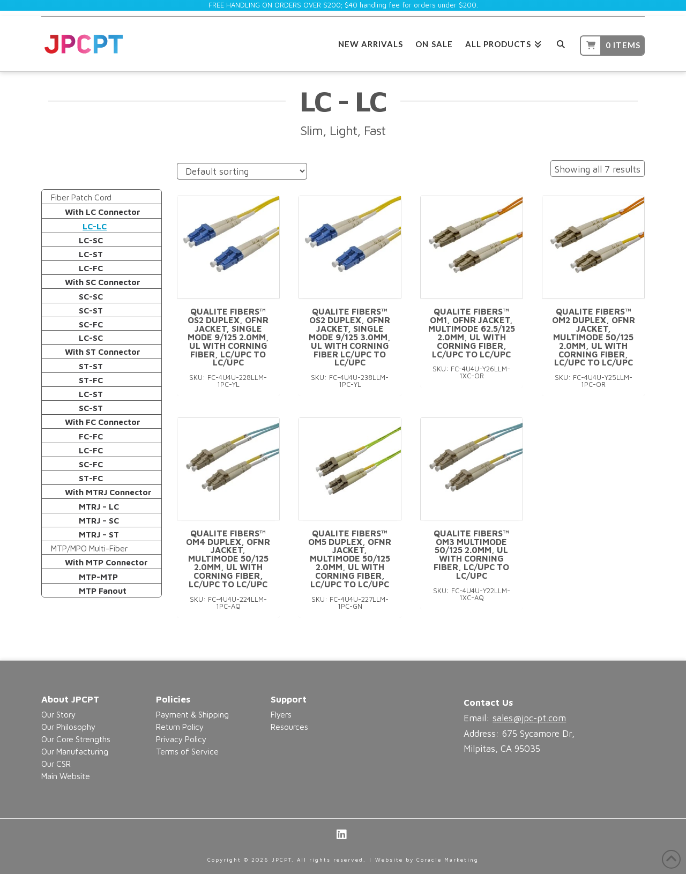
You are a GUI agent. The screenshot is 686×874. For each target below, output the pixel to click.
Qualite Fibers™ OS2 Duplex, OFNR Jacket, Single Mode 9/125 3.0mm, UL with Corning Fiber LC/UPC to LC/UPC (350, 337)
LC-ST (91, 254)
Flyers (281, 714)
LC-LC (95, 226)
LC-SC (91, 240)
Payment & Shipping (192, 714)
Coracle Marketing (447, 859)
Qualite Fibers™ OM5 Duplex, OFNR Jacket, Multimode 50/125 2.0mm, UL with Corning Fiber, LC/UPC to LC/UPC (349, 558)
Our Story (58, 714)
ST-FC (91, 380)
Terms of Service (187, 751)
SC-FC (91, 324)
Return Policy (180, 726)
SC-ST (91, 310)
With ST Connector (102, 351)
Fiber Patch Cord (81, 197)
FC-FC (91, 436)
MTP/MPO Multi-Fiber (89, 548)
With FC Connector (102, 422)
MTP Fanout (102, 590)
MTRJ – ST (99, 534)
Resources (289, 726)
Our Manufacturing (74, 751)
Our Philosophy (68, 726)
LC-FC (91, 268)
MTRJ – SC (99, 520)
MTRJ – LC (99, 506)
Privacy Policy (181, 739)
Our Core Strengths (75, 739)
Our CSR (56, 763)
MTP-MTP (98, 576)
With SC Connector (102, 282)
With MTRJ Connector (108, 492)
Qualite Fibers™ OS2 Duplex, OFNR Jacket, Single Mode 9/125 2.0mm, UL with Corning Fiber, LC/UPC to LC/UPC (228, 337)
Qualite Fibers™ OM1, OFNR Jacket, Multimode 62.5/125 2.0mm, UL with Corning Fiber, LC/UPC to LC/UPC (471, 332)
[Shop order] (242, 171)
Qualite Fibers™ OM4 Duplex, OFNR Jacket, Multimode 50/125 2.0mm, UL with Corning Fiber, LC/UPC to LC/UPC (228, 558)
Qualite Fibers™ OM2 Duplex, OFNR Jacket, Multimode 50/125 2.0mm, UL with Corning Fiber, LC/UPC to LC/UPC (593, 337)
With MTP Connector (106, 562)
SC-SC (91, 296)
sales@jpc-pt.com (529, 718)
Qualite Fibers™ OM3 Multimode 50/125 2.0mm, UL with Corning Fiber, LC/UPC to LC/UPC (471, 554)
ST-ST (91, 366)
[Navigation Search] (561, 43)
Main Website (65, 776)
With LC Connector (102, 211)
